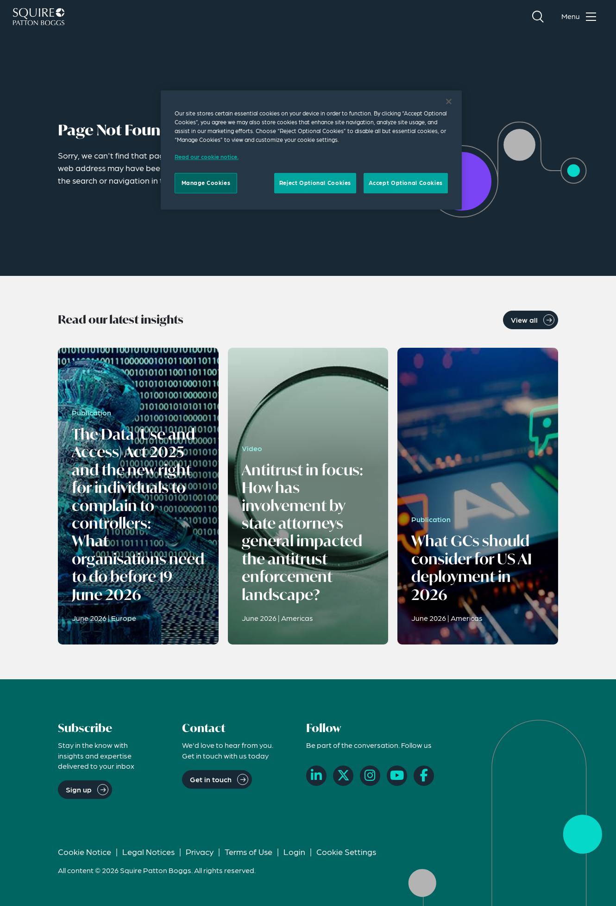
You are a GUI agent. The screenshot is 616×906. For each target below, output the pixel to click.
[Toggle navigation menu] (581, 16)
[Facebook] (424, 776)
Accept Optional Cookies (406, 182)
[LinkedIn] (316, 776)
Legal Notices (148, 851)
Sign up (79, 789)
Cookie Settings (346, 851)
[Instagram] (370, 776)
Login (294, 851)
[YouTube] (397, 776)
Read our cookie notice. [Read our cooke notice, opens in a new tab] (207, 156)
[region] (311, 149)
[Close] (449, 101)
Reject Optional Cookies (315, 182)
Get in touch (211, 779)
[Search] (537, 16)
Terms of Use (248, 851)
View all (524, 320)
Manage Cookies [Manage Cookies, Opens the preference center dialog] (206, 182)
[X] (343, 776)
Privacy (200, 851)
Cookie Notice (84, 851)
